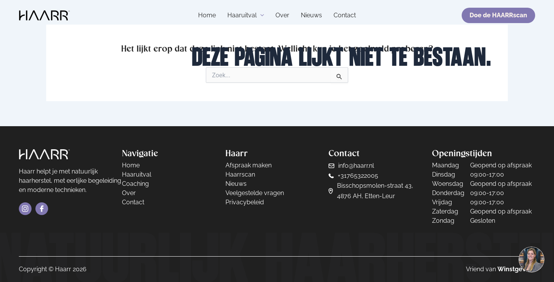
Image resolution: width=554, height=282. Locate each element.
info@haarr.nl (356, 165)
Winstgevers (516, 269)
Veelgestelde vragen (254, 193)
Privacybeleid (244, 202)
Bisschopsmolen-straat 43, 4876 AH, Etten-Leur (375, 190)
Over (282, 15)
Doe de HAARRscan (498, 15)
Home (207, 15)
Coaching (135, 183)
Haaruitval (245, 15)
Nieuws (311, 15)
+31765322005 (358, 175)
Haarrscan (240, 174)
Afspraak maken (248, 165)
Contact (345, 15)
